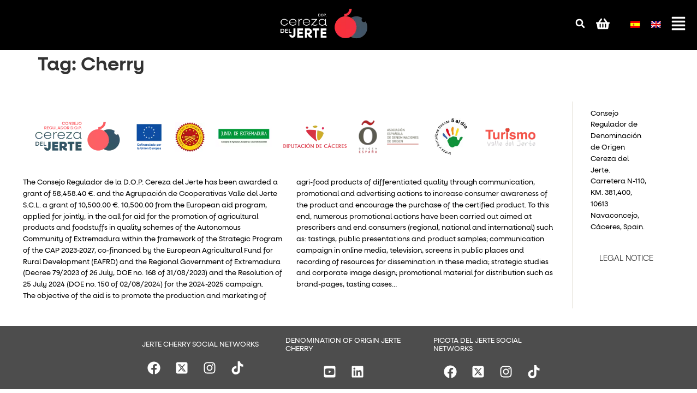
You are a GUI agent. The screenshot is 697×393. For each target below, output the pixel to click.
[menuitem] (635, 22)
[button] (580, 23)
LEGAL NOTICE (626, 259)
